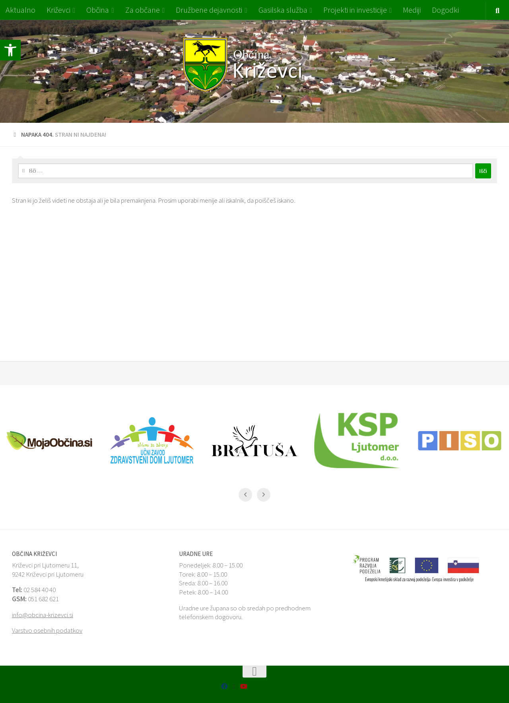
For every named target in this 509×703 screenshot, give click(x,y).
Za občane (142, 10)
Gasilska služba (282, 10)
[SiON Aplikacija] (234, 686)
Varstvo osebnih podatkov (47, 630)
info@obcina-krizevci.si (42, 614)
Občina (97, 10)
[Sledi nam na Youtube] (243, 686)
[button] (10, 50)
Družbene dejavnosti (209, 10)
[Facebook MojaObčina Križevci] (224, 686)
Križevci (58, 10)
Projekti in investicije (355, 10)
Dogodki (445, 10)
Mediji (412, 10)
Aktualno (20, 10)
